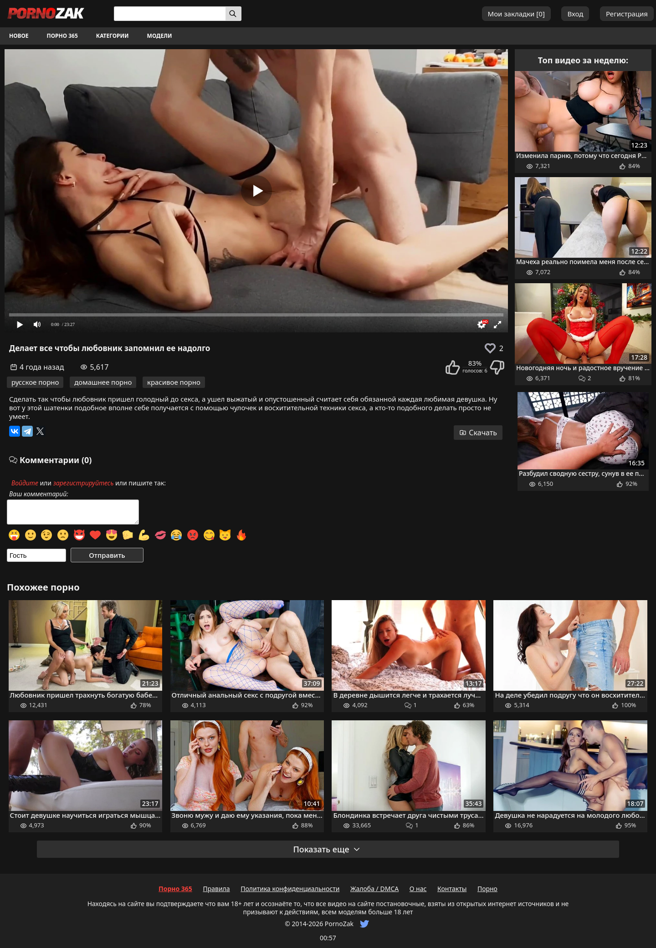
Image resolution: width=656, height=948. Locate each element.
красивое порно (173, 382)
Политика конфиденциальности (290, 888)
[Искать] (233, 13)
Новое (19, 36)
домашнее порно (103, 382)
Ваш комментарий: (38, 494)
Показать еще (326, 849)
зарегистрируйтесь (83, 483)
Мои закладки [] (516, 13)
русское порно (35, 382)
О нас (418, 888)
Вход (575, 13)
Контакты (451, 888)
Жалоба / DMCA (374, 888)
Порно (487, 888)
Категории (112, 36)
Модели (159, 36)
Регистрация (627, 13)
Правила (216, 888)
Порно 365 (62, 36)
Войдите (24, 483)
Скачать (478, 433)
